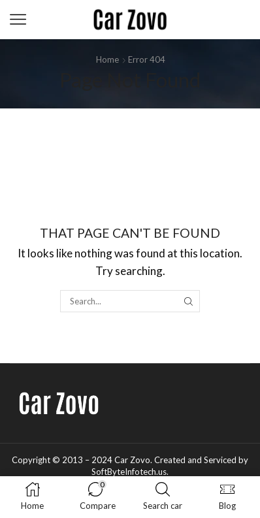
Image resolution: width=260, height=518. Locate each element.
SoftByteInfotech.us (129, 471)
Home (107, 59)
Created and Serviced (195, 460)
